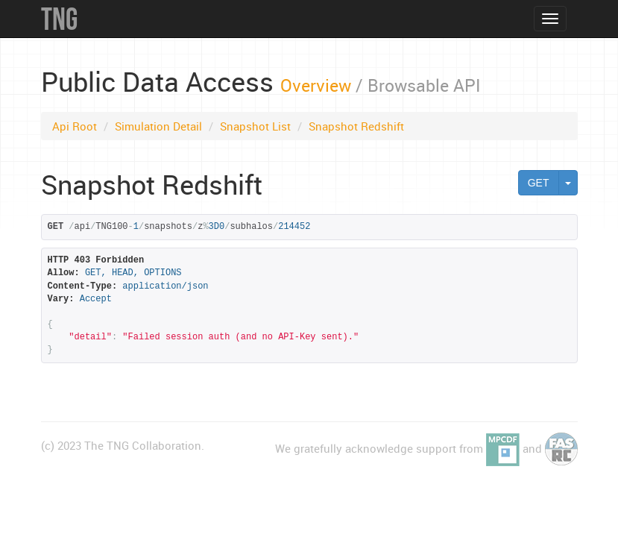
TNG (59, 18)
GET (538, 183)
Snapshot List (255, 126)
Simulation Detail (158, 126)
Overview (315, 85)
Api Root (74, 126)
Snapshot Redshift (356, 126)
